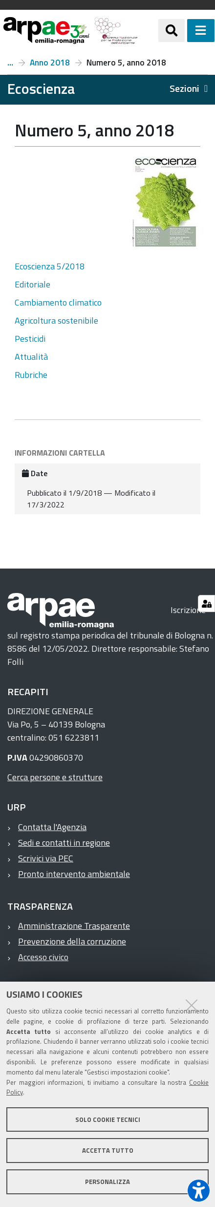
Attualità (31, 356)
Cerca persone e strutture (55, 777)
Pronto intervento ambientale (74, 873)
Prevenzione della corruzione (72, 941)
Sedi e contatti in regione (64, 842)
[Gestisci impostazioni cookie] (206, 603)
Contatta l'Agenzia (52, 827)
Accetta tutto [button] (107, 1150)
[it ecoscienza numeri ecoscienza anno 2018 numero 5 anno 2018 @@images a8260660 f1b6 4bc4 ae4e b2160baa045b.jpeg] (165, 202)
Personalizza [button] (107, 1181)
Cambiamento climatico (58, 302)
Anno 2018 (50, 62)
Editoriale (32, 284)
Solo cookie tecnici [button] (107, 1119)
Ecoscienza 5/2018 (50, 266)
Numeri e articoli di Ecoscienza (10, 62)
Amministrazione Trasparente (74, 925)
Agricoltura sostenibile (56, 320)
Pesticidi (30, 338)
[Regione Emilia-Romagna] (147, 30)
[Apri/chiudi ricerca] (171, 30)
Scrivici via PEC (45, 858)
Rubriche (31, 374)
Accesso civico (43, 957)
